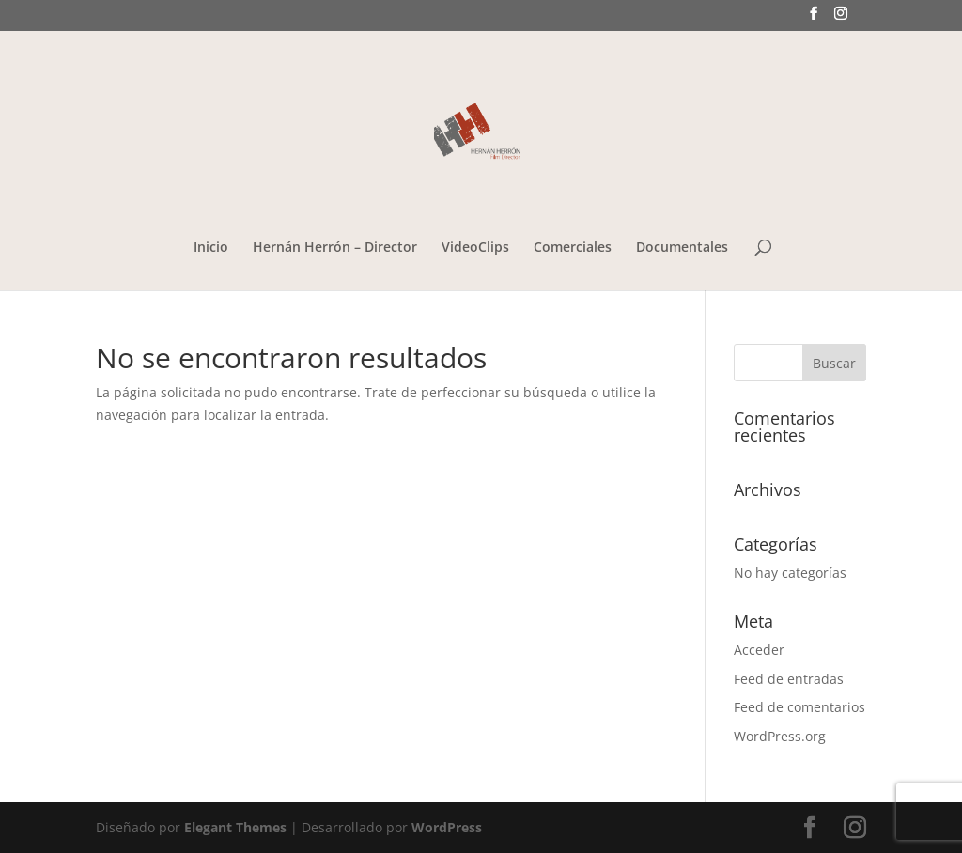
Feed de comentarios (799, 707)
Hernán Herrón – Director (335, 248)
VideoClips (475, 248)
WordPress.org (780, 736)
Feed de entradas (789, 679)
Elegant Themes (235, 827)
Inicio (211, 248)
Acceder (759, 650)
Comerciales (573, 248)
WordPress (446, 827)
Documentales (682, 248)
